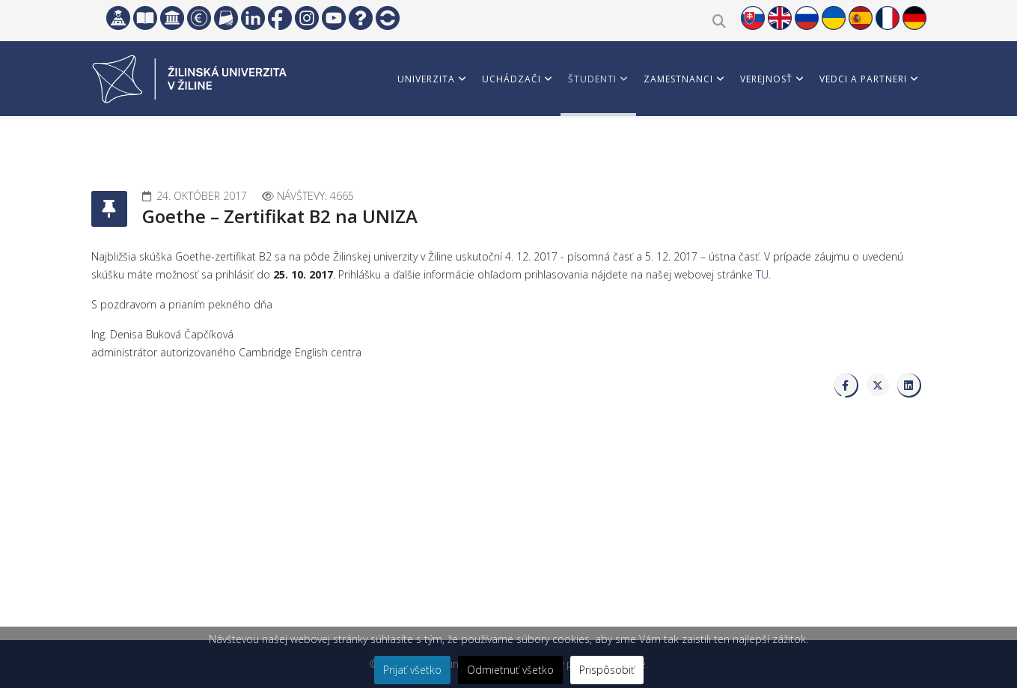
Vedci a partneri (863, 79)
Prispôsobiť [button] (607, 670)
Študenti (592, 79)
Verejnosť (766, 79)
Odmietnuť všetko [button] (510, 670)
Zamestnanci (678, 79)
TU (762, 274)
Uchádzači (511, 79)
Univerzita (426, 79)
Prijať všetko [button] (412, 670)
